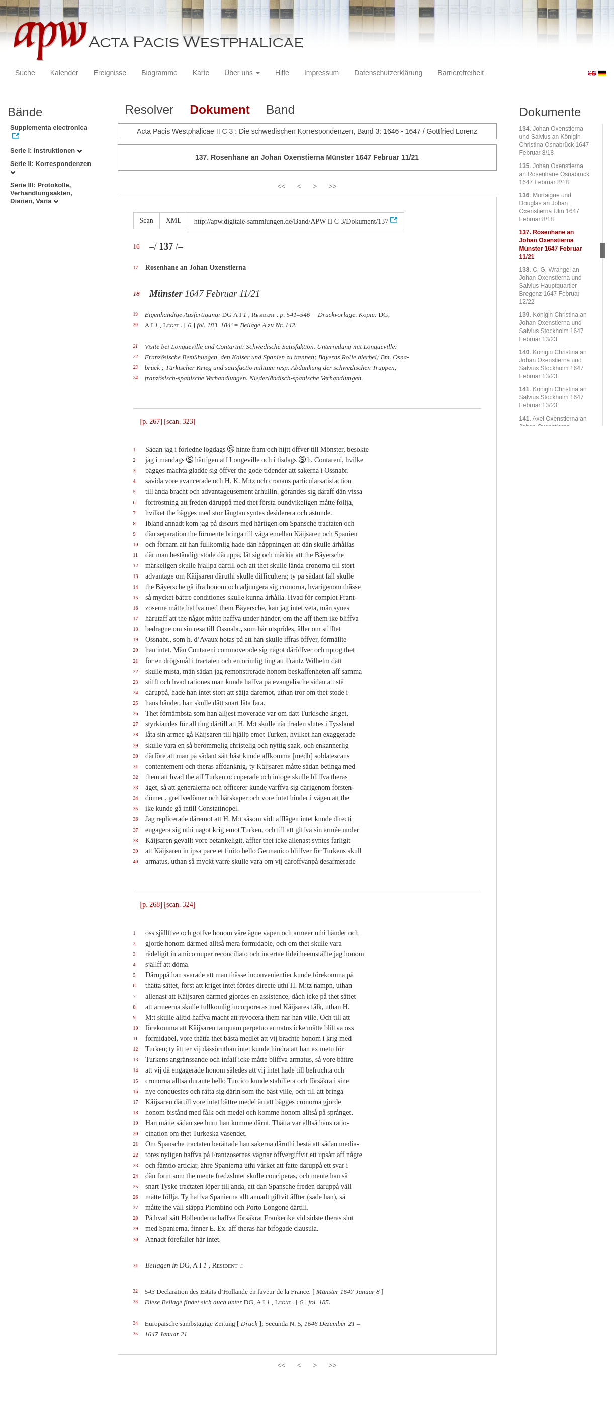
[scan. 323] (179, 421)
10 (135, 544)
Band (280, 109)
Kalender (64, 73)
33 (135, 787)
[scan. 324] (179, 905)
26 (135, 713)
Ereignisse (110, 73)
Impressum (321, 73)
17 (135, 267)
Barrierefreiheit (460, 73)
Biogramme (159, 73)
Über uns (242, 73)
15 (135, 597)
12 (135, 565)
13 (135, 576)
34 (135, 798)
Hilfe (282, 73)
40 (135, 861)
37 (135, 830)
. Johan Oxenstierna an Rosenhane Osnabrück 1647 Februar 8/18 (554, 174)
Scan (146, 220)
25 (135, 703)
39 (135, 851)
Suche (25, 73)
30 (135, 756)
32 (135, 777)
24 (135, 377)
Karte (201, 73)
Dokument (220, 109)
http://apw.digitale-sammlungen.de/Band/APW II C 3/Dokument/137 (291, 221)
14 (135, 587)
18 (136, 293)
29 (135, 745)
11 (135, 555)
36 (135, 819)
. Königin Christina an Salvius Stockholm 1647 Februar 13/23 (553, 397)
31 (135, 766)
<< (281, 186)
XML (174, 220)
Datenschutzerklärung (388, 73)
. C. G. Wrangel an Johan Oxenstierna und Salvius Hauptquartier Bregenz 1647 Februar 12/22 (550, 285)
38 (135, 840)
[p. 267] (151, 421)
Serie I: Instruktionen (46, 150)
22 (135, 356)
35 (135, 808)
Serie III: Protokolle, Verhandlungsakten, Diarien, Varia (41, 193)
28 (135, 734)
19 (135, 314)
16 (136, 246)
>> (332, 186)
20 (135, 324)
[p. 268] (151, 905)
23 (135, 367)
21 (135, 346)
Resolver (149, 109)
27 (135, 724)
